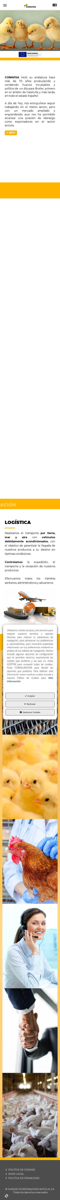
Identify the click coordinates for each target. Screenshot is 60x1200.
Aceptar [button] (30, 695)
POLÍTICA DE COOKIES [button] (20, 1169)
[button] (30, 5)
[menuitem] (30, 1170)
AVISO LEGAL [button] (14, 1174)
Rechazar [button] (30, 704)
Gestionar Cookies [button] (30, 712)
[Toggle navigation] (54, 5)
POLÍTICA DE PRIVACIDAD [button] (22, 1178)
